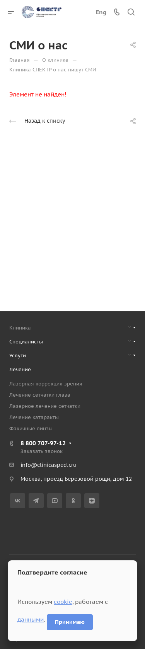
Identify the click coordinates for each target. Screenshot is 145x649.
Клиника (20, 327)
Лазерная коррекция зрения (45, 383)
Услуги (17, 355)
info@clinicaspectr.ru (48, 464)
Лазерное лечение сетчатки (44, 406)
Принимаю (70, 622)
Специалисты (26, 341)
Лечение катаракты (34, 417)
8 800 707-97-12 (43, 443)
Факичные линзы (31, 428)
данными (30, 619)
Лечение (20, 369)
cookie (63, 601)
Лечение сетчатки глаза (39, 395)
